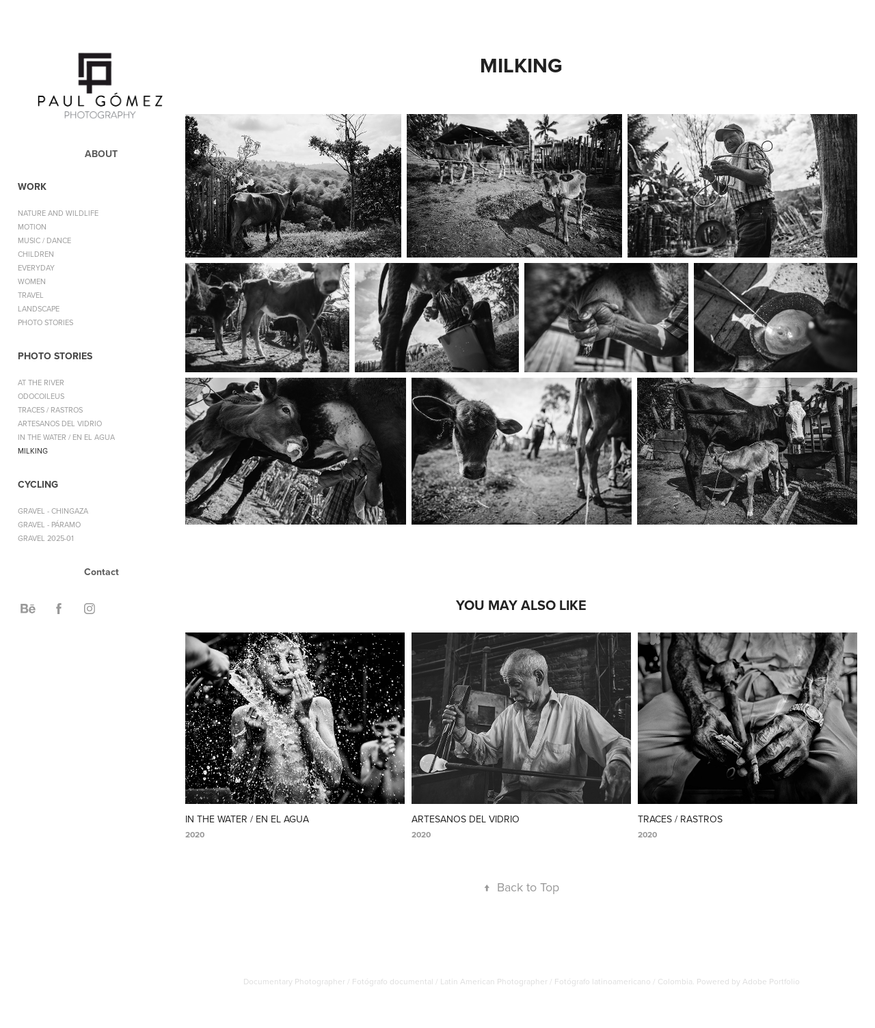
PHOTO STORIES (45, 322)
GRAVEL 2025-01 (46, 538)
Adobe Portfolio (771, 981)
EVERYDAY (36, 267)
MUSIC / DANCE (44, 240)
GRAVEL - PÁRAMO (49, 524)
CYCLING (38, 484)
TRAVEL (31, 295)
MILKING (33, 450)
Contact (101, 572)
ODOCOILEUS (41, 396)
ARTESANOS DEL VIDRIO (60, 423)
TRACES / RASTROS (50, 409)
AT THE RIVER (41, 382)
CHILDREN (36, 254)
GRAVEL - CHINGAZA (53, 510)
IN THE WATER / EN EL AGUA (66, 437)
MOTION (32, 226)
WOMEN (32, 281)
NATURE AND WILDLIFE (58, 213)
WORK (32, 186)
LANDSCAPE (38, 308)
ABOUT (101, 154)
